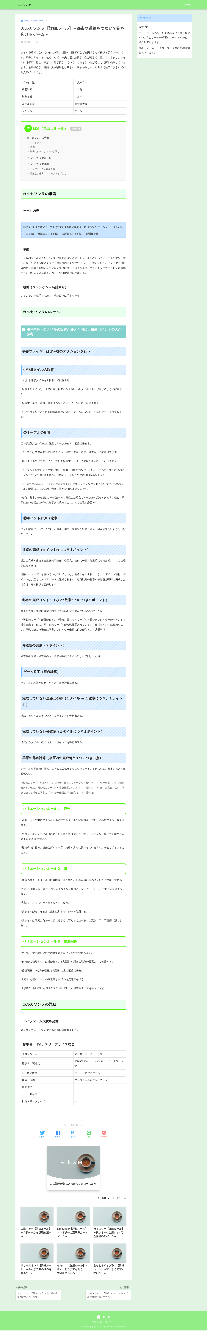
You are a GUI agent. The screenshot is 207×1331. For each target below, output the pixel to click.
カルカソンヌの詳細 (38, 163)
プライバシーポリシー (103, 1323)
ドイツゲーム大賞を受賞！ (43, 168)
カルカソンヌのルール (39, 157)
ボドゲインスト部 (30, 4)
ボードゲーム (119, 1197)
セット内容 (35, 142)
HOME (103, 1318)
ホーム (187, 4)
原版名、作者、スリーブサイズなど (48, 173)
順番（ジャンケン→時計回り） (46, 151)
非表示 (76, 128)
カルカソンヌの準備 (38, 137)
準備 (32, 146)
